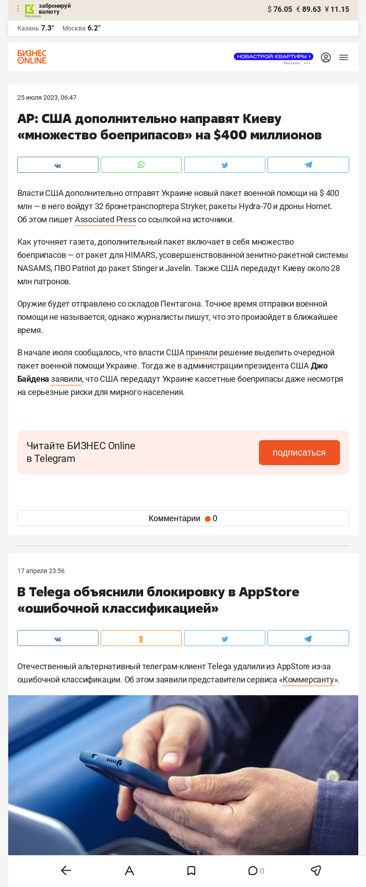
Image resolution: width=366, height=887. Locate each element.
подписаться (301, 452)
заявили (66, 379)
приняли (201, 352)
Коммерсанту (308, 679)
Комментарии (183, 518)
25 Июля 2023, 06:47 (47, 97)
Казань (28, 28)
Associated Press (105, 219)
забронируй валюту (55, 9)
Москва (74, 28)
